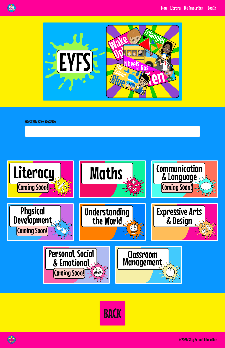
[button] (112, 313)
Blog (164, 8)
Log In (212, 8)
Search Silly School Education (40, 121)
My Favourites (193, 8)
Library (175, 8)
